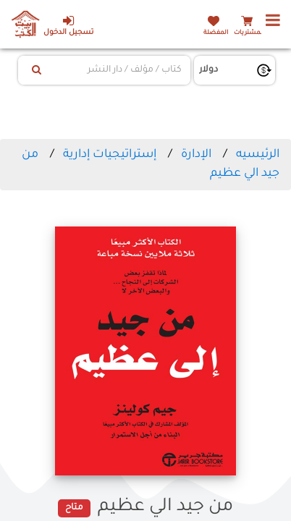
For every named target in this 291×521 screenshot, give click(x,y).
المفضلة (215, 33)
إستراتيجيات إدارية (109, 154)
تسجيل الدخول (68, 25)
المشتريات (249, 33)
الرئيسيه (257, 154)
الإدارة (196, 154)
